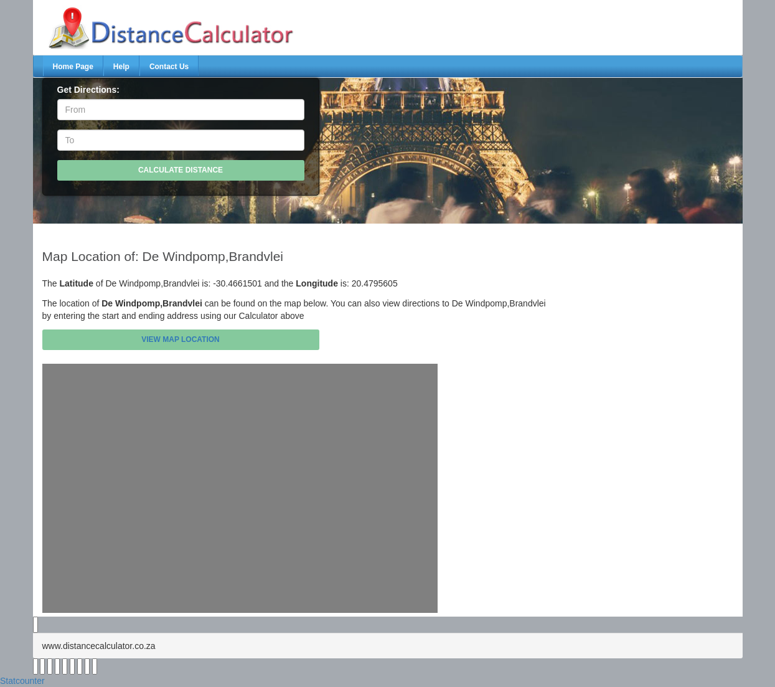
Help (121, 66)
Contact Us (169, 66)
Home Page (73, 66)
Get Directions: (88, 90)
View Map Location (180, 339)
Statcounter (22, 681)
